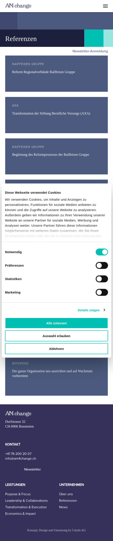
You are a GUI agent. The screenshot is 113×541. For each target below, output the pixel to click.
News (63, 507)
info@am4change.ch (20, 458)
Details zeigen (89, 310)
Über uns (66, 494)
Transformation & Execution (26, 507)
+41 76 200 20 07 (18, 454)
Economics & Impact (20, 513)
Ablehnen (56, 348)
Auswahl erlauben (56, 336)
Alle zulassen (56, 323)
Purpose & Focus (18, 494)
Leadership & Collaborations (26, 500)
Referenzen (68, 500)
